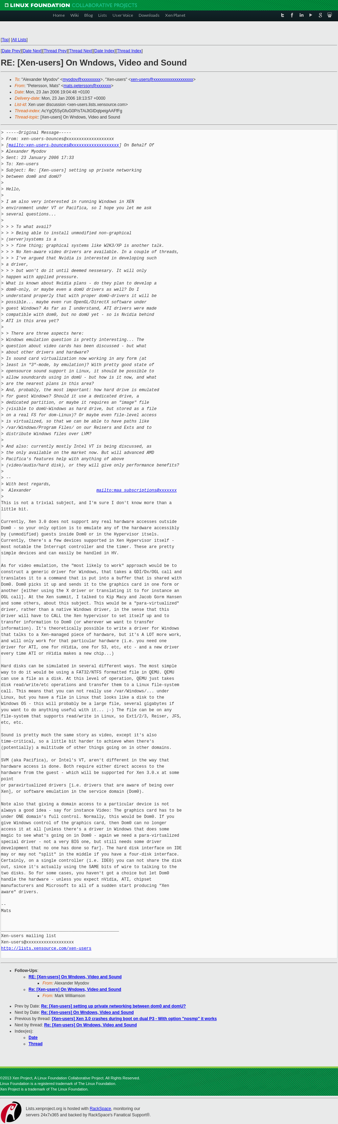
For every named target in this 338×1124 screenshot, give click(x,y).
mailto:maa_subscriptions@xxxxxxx (137, 490)
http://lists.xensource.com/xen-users (46, 948)
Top (5, 39)
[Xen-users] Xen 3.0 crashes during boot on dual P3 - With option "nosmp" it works (134, 1018)
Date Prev (11, 50)
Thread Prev (55, 50)
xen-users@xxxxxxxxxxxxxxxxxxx (162, 79)
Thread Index (129, 50)
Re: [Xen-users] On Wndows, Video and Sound (75, 989)
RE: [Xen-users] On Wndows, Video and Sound (75, 976)
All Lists (19, 39)
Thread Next (80, 50)
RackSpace (100, 1108)
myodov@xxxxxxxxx (81, 79)
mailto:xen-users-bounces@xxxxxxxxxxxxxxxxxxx (64, 145)
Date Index (104, 50)
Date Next (32, 50)
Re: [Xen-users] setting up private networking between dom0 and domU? (113, 1006)
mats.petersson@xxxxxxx (87, 85)
